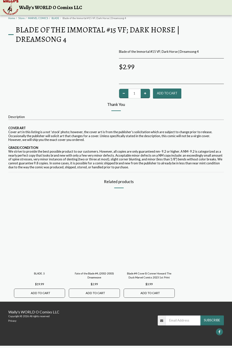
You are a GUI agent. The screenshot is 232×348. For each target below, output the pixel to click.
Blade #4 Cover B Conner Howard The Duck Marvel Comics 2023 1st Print (149, 276)
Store (21, 18)
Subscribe (212, 322)
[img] (39, 230)
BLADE (55, 18)
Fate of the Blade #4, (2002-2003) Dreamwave (94, 276)
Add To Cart (167, 93)
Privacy (12, 323)
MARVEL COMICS (38, 18)
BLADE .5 (39, 274)
